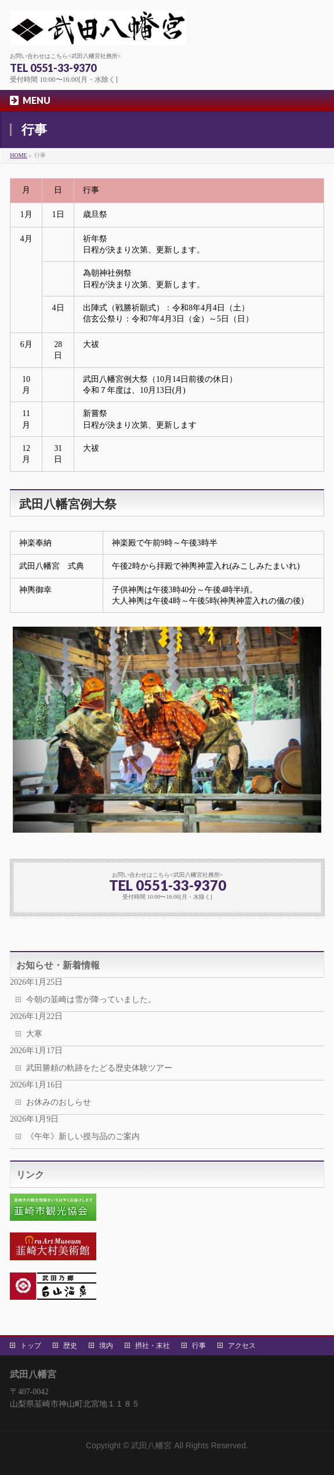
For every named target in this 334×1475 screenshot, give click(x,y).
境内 (106, 1346)
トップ (30, 1346)
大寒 (34, 1033)
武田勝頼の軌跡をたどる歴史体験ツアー (99, 1068)
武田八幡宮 (151, 1445)
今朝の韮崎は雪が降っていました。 (91, 999)
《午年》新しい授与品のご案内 (83, 1136)
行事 (199, 1346)
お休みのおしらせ (58, 1102)
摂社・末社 (152, 1346)
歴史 (70, 1346)
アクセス (242, 1346)
